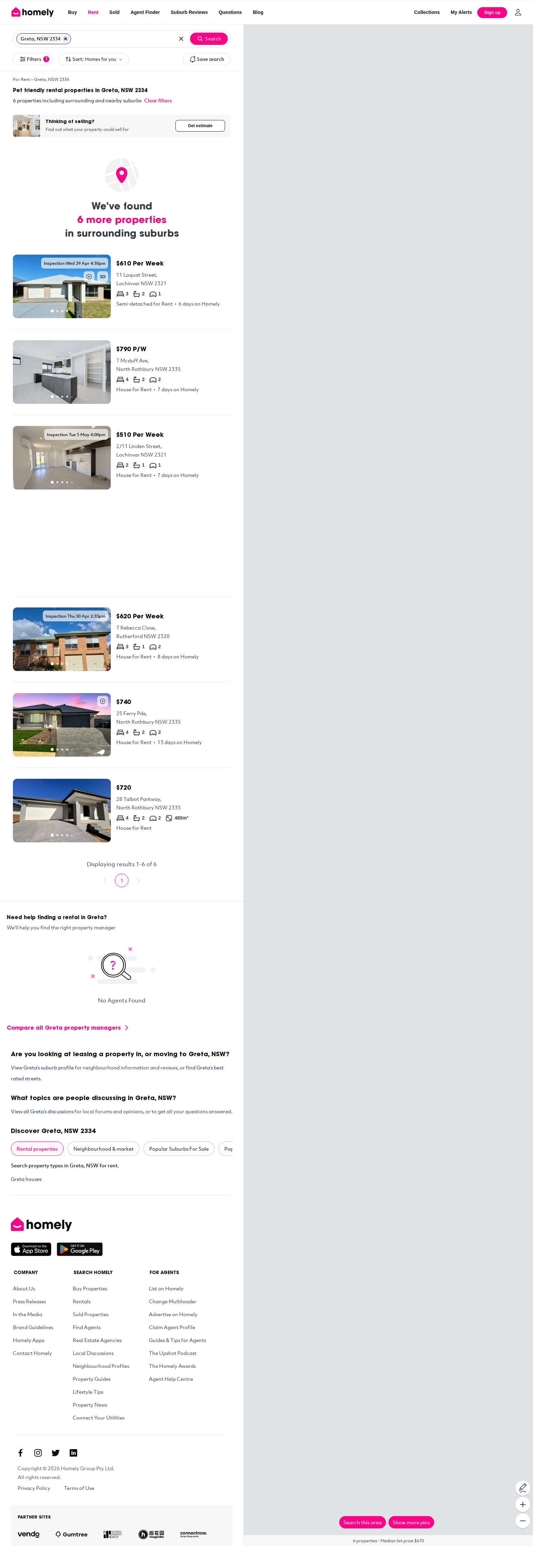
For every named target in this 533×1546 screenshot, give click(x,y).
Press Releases (29, 1301)
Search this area (362, 1522)
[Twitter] (56, 1453)
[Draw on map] (522, 1488)
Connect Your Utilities (98, 1417)
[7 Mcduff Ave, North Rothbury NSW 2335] (121, 372)
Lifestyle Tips (88, 1391)
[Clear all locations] (181, 39)
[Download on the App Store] (34, 1249)
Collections (427, 12)
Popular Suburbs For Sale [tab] (179, 1148)
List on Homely (166, 1288)
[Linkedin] (73, 1453)
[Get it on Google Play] (80, 1249)
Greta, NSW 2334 (51, 79)
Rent (93, 12)
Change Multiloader (172, 1301)
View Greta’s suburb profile (42, 1067)
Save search (206, 59)
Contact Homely (32, 1353)
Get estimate (200, 125)
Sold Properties (90, 1314)
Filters (34, 59)
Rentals (81, 1301)
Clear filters (158, 100)
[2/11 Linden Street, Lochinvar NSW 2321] (121, 457)
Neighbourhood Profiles (101, 1365)
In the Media (27, 1314)
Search (209, 38)
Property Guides (91, 1378)
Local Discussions (93, 1353)
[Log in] (518, 12)
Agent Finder (145, 12)
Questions (230, 12)
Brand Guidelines (33, 1327)
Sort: (93, 59)
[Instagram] (38, 1453)
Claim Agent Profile (172, 1327)
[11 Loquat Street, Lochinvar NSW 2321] (121, 286)
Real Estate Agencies (97, 1340)
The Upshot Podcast (172, 1353)
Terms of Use (79, 1487)
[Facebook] (20, 1453)
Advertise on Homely (173, 1314)
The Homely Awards (172, 1365)
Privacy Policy (34, 1487)
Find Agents (87, 1327)
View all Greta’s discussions (42, 1111)
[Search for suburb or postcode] (123, 38)
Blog (258, 12)
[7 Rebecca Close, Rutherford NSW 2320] (121, 639)
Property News (90, 1404)
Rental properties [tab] (37, 1148)
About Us (24, 1288)
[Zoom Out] (522, 1520)
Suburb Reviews (189, 12)
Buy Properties (90, 1288)
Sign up (492, 12)
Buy (72, 12)
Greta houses (26, 1178)
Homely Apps (28, 1340)
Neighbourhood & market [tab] (103, 1148)
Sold (114, 12)
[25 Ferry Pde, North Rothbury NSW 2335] (121, 725)
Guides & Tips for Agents (177, 1340)
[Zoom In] (522, 1504)
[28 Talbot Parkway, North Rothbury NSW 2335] (121, 810)
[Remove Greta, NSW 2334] (66, 39)
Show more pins (411, 1522)
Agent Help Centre (171, 1378)
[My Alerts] (461, 12)
